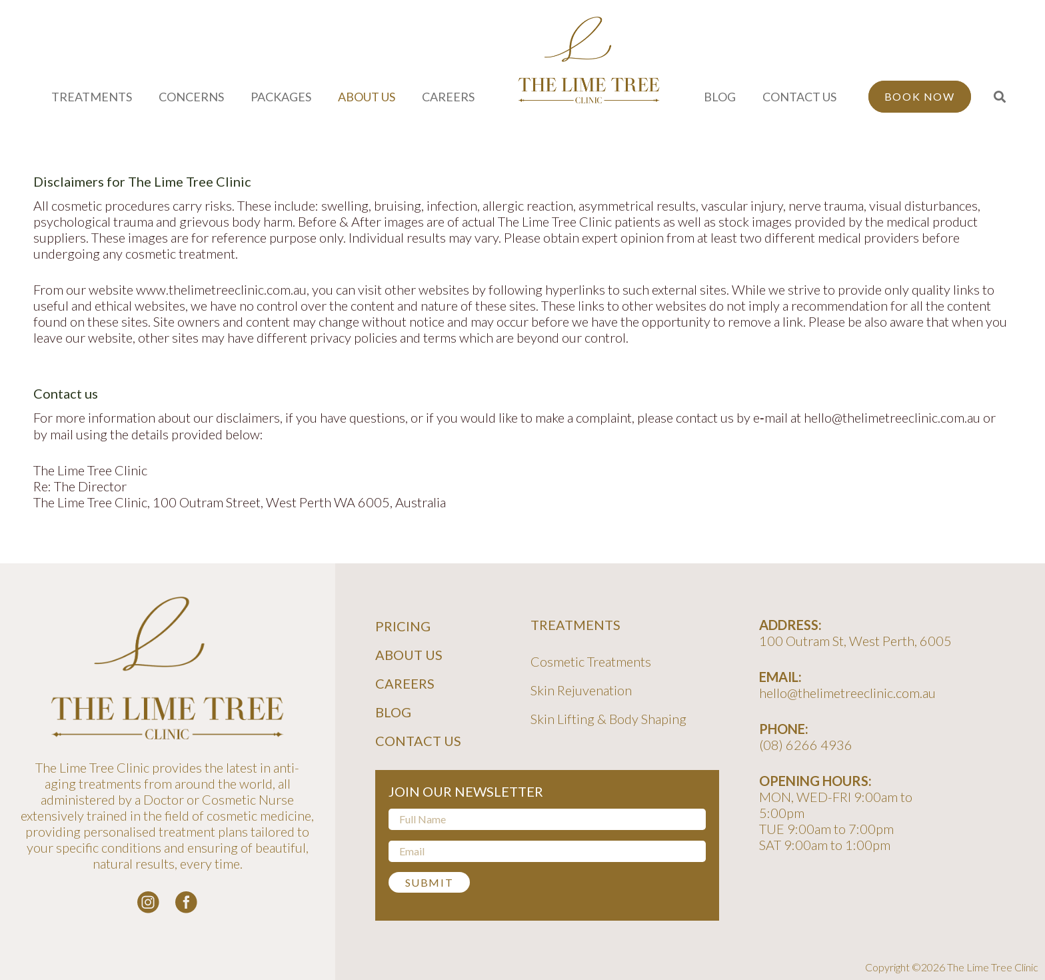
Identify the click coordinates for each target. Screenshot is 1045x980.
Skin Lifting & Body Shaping (608, 719)
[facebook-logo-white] (186, 902)
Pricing (403, 626)
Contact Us (418, 741)
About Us (409, 655)
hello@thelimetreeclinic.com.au (847, 693)
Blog (393, 712)
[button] (1000, 96)
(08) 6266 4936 (805, 745)
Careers (405, 683)
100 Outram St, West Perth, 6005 (855, 641)
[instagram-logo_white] (148, 902)
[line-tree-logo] (589, 60)
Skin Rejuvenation (581, 690)
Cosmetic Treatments (590, 661)
